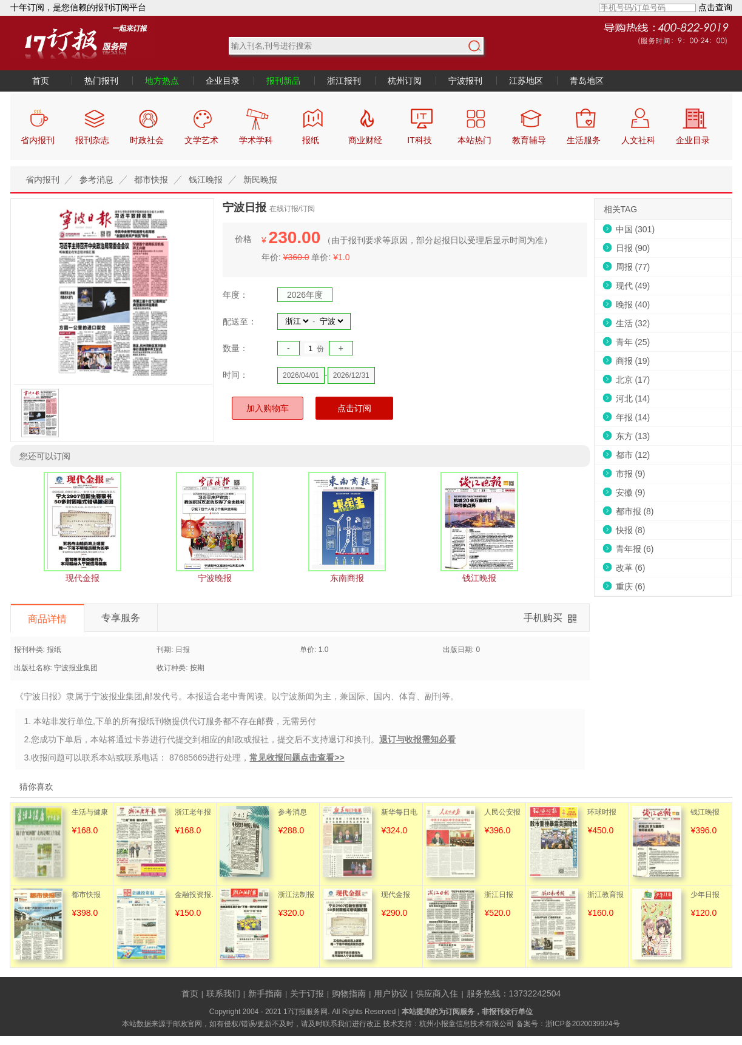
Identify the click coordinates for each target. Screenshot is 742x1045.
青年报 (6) (635, 549)
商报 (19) (633, 361)
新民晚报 (260, 179)
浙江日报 (498, 894)
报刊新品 (283, 81)
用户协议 (391, 993)
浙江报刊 (344, 81)
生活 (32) (633, 323)
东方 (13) (633, 436)
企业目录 (223, 81)
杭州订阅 (405, 81)
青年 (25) (633, 342)
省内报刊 (42, 179)
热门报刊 (101, 81)
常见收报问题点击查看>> (296, 757)
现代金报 (395, 894)
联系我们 (223, 993)
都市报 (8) (635, 511)
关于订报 (307, 993)
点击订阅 (354, 408)
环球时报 (601, 812)
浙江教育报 (605, 894)
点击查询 (715, 7)
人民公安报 (502, 812)
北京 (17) (633, 380)
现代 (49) (633, 286)
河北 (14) (633, 398)
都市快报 (151, 179)
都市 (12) (633, 455)
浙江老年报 (193, 812)
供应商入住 (437, 993)
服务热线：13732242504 (514, 993)
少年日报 (705, 894)
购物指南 (349, 993)
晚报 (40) (633, 304)
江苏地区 (526, 81)
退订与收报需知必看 (417, 739)
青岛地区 (587, 81)
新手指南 (265, 993)
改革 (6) (631, 568)
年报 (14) (633, 417)
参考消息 (96, 179)
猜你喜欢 (36, 786)
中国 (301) (635, 229)
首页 (40, 81)
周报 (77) (633, 267)
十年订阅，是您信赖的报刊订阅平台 (78, 7)
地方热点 (162, 81)
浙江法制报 (296, 894)
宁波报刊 (465, 81)
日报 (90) (633, 248)
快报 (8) (631, 530)
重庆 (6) (631, 586)
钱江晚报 (206, 179)
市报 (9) (631, 474)
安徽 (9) (631, 492)
